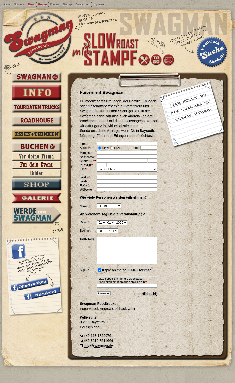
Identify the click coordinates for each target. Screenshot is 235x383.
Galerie (36, 198)
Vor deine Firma (36, 156)
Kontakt (54, 4)
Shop (36, 185)
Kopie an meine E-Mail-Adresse (126, 270)
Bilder (36, 173)
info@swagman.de (98, 345)
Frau (117, 148)
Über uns (19, 4)
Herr (105, 148)
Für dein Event (36, 165)
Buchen (36, 147)
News (31, 4)
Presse (42, 4)
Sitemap (67, 4)
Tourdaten (36, 108)
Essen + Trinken (36, 134)
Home (7, 4)
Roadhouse (36, 121)
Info (36, 92)
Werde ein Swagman (36, 214)
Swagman (36, 77)
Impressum (99, 4)
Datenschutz (83, 4)
